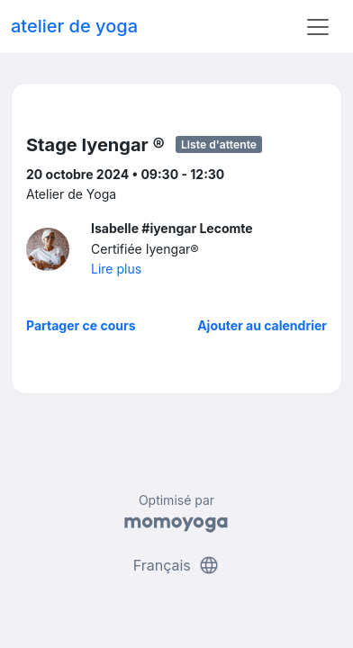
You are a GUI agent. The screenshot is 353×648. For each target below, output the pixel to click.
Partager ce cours (81, 325)
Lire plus (116, 268)
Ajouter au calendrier (262, 325)
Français (177, 565)
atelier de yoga (74, 26)
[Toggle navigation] (318, 27)
